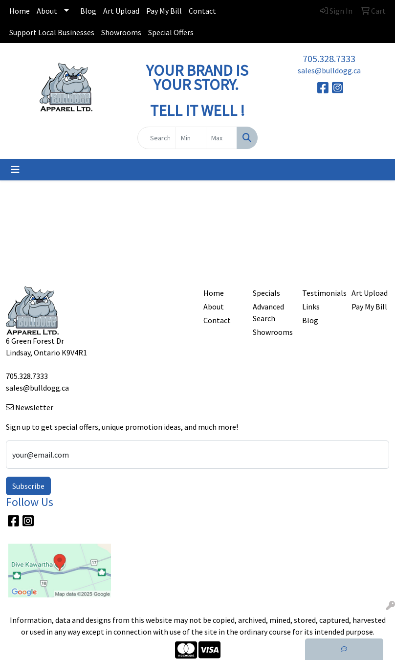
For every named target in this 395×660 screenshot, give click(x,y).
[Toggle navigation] (15, 169)
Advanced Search (268, 312)
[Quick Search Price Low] (191, 138)
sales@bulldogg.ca (329, 70)
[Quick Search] (156, 138)
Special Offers (171, 32)
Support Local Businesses (51, 32)
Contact (202, 11)
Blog (88, 11)
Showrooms (121, 32)
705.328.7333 (329, 58)
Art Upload (121, 11)
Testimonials (321, 293)
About (47, 11)
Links (311, 306)
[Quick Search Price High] (221, 138)
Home (19, 11)
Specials (266, 293)
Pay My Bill (164, 11)
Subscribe (28, 486)
